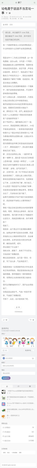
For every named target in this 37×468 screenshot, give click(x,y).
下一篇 (32, 320)
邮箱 (3, 362)
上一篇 (5, 320)
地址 (3, 370)
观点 (8, 452)
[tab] (7, 386)
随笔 (4, 452)
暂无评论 (5, 18)
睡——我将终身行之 (13, 415)
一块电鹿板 (14, 452)
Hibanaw (6, 17)
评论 (3, 334)
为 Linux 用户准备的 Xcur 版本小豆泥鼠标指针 (21, 403)
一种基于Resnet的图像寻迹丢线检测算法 (20, 391)
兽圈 (20, 452)
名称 (3, 355)
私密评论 (28, 350)
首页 (5, 24)
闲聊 (21, 18)
